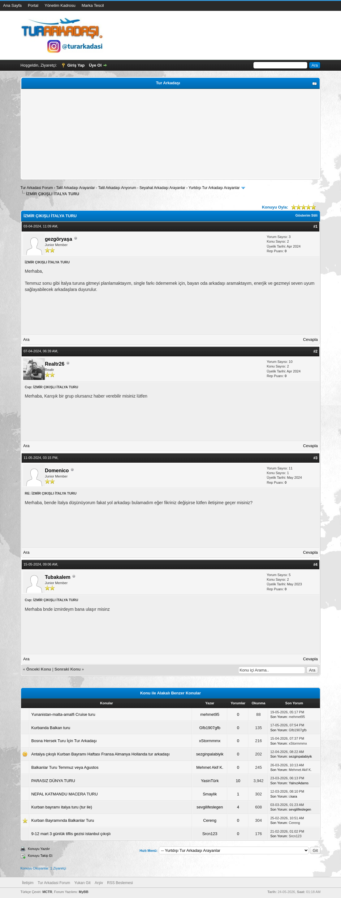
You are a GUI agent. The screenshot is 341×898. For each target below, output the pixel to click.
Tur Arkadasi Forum (36, 188)
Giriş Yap (75, 65)
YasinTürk (210, 780)
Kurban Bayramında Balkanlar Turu (62, 820)
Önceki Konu (38, 669)
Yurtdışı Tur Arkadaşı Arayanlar (214, 188)
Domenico (57, 470)
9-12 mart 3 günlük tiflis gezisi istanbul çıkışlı (71, 833)
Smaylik (210, 794)
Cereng (210, 820)
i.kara (293, 796)
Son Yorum (278, 717)
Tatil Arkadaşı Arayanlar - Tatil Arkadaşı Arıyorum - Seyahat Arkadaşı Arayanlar (121, 188)
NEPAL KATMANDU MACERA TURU (64, 794)
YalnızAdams (299, 783)
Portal (33, 5)
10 (238, 780)
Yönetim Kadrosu (60, 5)
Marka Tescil (93, 5)
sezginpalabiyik (209, 754)
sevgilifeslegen (209, 807)
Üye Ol (95, 65)
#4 (315, 564)
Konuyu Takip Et (40, 855)
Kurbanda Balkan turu (50, 727)
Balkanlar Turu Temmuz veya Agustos (64, 767)
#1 (315, 226)
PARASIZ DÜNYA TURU (53, 780)
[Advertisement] (170, 134)
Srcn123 (209, 833)
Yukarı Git (82, 883)
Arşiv (99, 883)
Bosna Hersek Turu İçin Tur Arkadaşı (64, 740)
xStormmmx (209, 740)
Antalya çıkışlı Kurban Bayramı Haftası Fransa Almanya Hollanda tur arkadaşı (100, 754)
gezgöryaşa (58, 239)
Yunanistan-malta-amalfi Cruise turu (63, 714)
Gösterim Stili (306, 215)
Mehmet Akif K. (209, 767)
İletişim (27, 883)
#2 (315, 351)
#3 (315, 458)
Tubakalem (57, 577)
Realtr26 (54, 364)
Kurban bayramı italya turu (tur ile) (61, 807)
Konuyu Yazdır (39, 849)
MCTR (47, 892)
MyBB (83, 892)
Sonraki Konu (67, 669)
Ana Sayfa (12, 5)
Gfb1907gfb (209, 727)
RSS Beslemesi (120, 883)
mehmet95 (209, 714)
